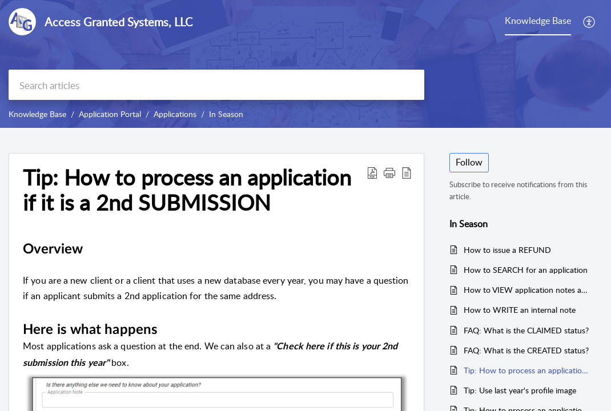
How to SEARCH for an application (526, 269)
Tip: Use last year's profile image (520, 390)
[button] (589, 22)
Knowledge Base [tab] (538, 20)
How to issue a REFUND (507, 249)
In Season (226, 113)
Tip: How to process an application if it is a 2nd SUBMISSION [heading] (187, 190)
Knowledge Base (37, 113)
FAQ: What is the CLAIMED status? (526, 330)
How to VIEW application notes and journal (527, 289)
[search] (216, 85)
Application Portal (110, 113)
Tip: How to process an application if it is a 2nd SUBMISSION (527, 370)
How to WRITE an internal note (520, 309)
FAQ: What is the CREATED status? (526, 350)
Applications (175, 113)
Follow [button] (469, 162)
